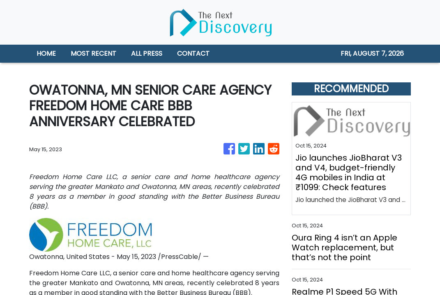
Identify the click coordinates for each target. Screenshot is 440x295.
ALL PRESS (146, 53)
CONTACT (193, 53)
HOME (46, 53)
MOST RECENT (93, 53)
